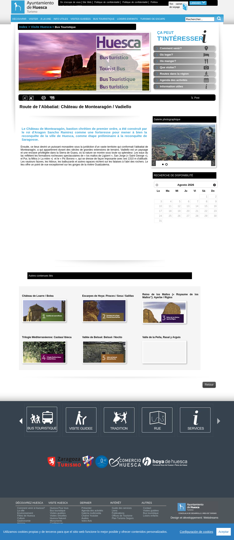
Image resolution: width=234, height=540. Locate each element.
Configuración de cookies (196, 531)
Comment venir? (171, 48)
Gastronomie (24, 520)
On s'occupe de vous (70, 2)
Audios (85, 518)
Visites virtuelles (58, 515)
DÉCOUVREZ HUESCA (29, 502)
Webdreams (210, 517)
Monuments (56, 520)
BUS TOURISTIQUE (103, 19)
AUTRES (147, 502)
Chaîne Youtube (90, 515)
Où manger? (168, 61)
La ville (20, 510)
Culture (21, 518)
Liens (114, 510)
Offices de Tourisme (122, 515)
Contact (147, 508)
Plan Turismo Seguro (123, 518)
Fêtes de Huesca (26, 515)
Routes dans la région (174, 73)
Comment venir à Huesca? (31, 508)
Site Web (87, 2)
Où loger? (166, 54)
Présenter (87, 508)
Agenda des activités (173, 80)
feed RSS (77, 6)
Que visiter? (168, 67)
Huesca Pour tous (59, 508)
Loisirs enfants (150, 515)
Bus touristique (57, 510)
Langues (198, 2)
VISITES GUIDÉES (80, 19)
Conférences (56, 523)
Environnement (25, 513)
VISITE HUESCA (58, 502)
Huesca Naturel (58, 518)
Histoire (21, 523)
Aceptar (223, 531)
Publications (118, 513)
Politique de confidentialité (107, 2)
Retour (209, 384)
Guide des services (122, 508)
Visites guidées (58, 513)
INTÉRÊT (115, 502)
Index (23, 27)
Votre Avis (87, 520)
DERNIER (86, 502)
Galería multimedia (91, 513)
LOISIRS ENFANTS (127, 19)
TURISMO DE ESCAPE (152, 19)
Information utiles (171, 86)
